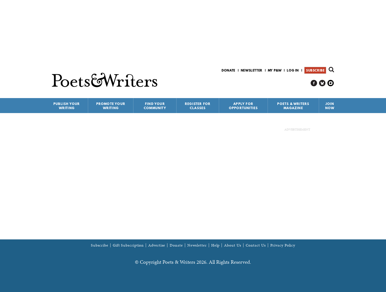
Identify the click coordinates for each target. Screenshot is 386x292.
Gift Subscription (128, 245)
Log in (293, 70)
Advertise (156, 245)
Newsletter (251, 70)
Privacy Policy (282, 245)
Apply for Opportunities (243, 106)
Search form (331, 69)
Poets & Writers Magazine (293, 106)
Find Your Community (155, 106)
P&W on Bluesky (322, 83)
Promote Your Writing (110, 106)
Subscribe (315, 70)
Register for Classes (197, 106)
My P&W (275, 70)
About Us (232, 245)
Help (215, 245)
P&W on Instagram (330, 83)
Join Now (330, 106)
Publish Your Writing (66, 106)
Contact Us (256, 245)
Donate (228, 70)
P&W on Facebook (314, 83)
